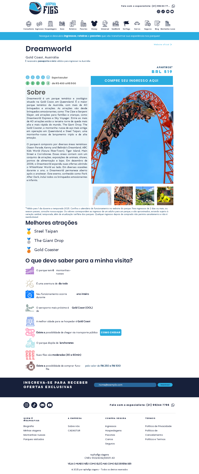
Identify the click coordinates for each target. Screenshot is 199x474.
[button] (158, 426)
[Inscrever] (165, 385)
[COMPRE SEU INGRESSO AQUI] (132, 80)
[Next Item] (168, 135)
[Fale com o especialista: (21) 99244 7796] (148, 6)
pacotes (95, 36)
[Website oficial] (163, 44)
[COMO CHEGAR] (110, 332)
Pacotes (110, 434)
